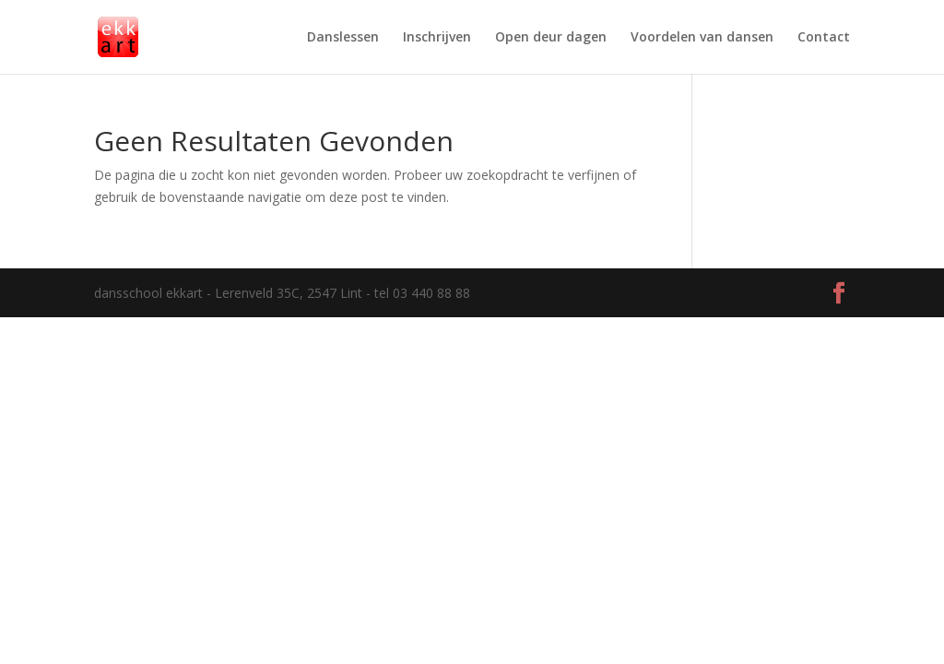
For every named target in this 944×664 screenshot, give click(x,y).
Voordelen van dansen (702, 37)
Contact (823, 37)
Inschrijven (437, 37)
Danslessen (343, 37)
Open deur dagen (551, 37)
